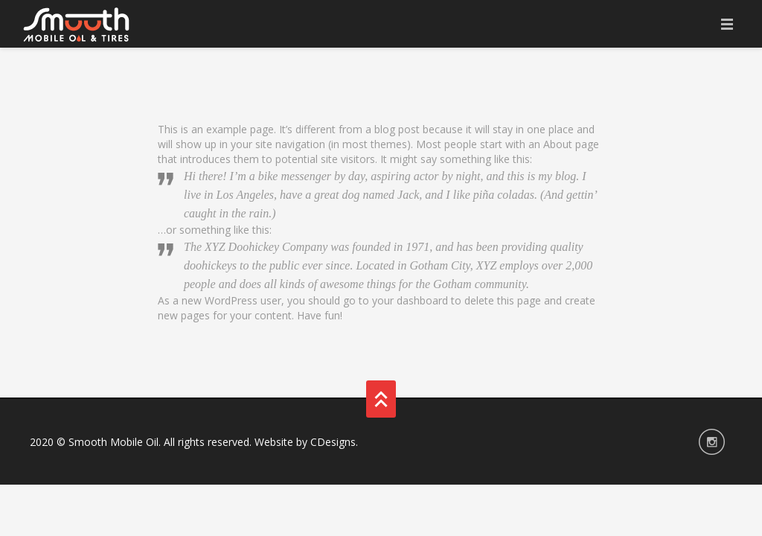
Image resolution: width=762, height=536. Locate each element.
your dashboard (410, 300)
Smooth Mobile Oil (113, 442)
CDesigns (333, 442)
